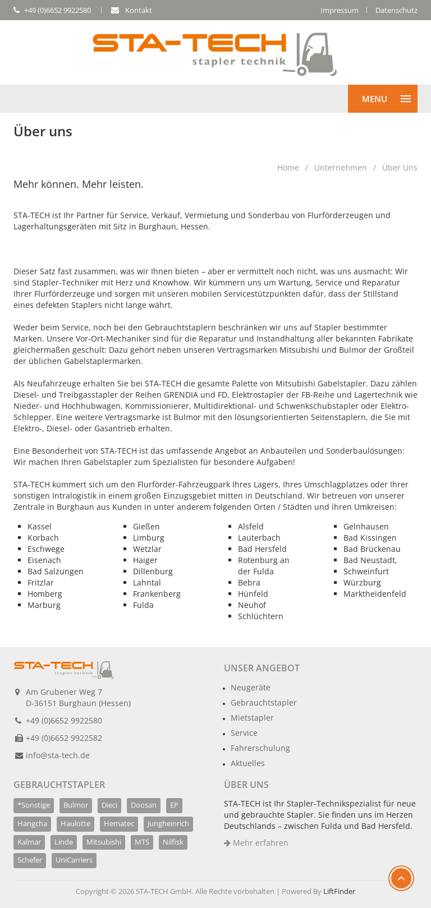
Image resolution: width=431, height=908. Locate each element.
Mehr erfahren (256, 842)
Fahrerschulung (260, 748)
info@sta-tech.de (58, 755)
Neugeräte (250, 687)
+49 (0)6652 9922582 (64, 737)
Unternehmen (340, 167)
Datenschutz (396, 10)
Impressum (339, 10)
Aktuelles (248, 763)
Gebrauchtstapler (264, 702)
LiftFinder (339, 891)
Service (244, 732)
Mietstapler (252, 717)
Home (288, 167)
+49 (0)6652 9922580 (64, 720)
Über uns (400, 167)
